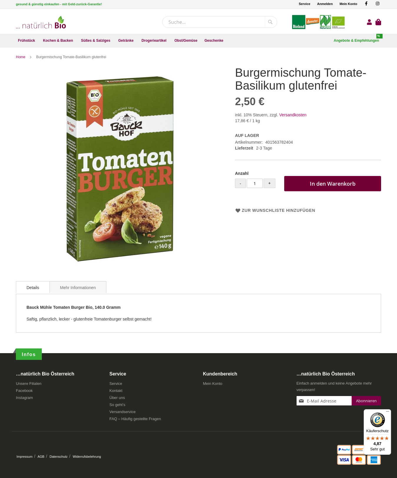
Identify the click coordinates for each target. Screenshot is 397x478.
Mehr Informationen (78, 288)
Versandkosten (293, 115)
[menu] (198, 41)
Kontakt (116, 391)
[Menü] (387, 412)
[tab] (33, 287)
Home (21, 57)
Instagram (24, 398)
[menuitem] (26, 41)
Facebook (24, 391)
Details (33, 288)
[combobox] (219, 22)
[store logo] (41, 22)
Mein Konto (348, 4)
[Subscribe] (366, 401)
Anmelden (325, 4)
